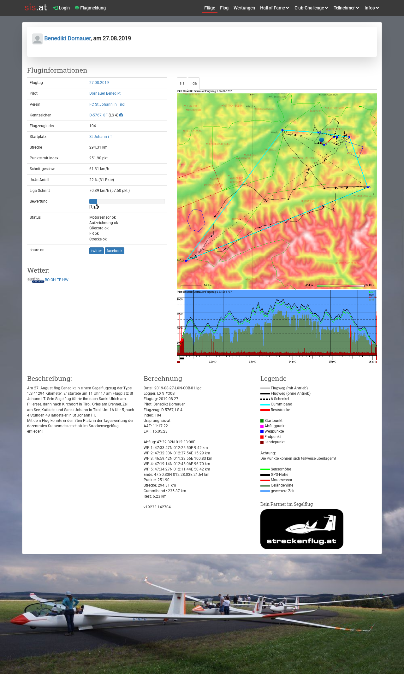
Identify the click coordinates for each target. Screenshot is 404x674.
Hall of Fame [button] (274, 7)
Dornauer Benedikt (105, 93)
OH (53, 280)
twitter (96, 251)
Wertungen (244, 7)
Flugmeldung (90, 7)
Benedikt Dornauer (61, 38)
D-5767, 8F (98, 115)
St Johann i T (100, 136)
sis (182, 83)
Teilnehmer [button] (346, 7)
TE (59, 280)
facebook (114, 251)
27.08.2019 (99, 82)
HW (65, 280)
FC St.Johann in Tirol (107, 104)
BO (47, 280)
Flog (224, 7)
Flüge (209, 7)
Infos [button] (372, 7)
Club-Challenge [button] (311, 7)
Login (61, 7)
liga (194, 83)
